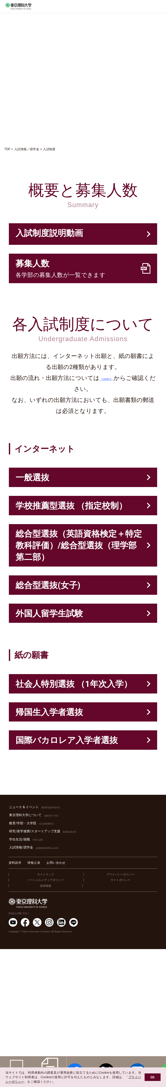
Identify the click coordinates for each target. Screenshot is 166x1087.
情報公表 (33, 1000)
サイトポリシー (120, 1018)
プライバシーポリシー (120, 1012)
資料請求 (15, 1000)
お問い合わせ (55, 1000)
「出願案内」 (115, 403)
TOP (7, 149)
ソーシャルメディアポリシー (45, 1018)
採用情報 (45, 1023)
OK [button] (152, 1077)
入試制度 (50, 149)
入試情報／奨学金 (27, 149)
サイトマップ (45, 1012)
